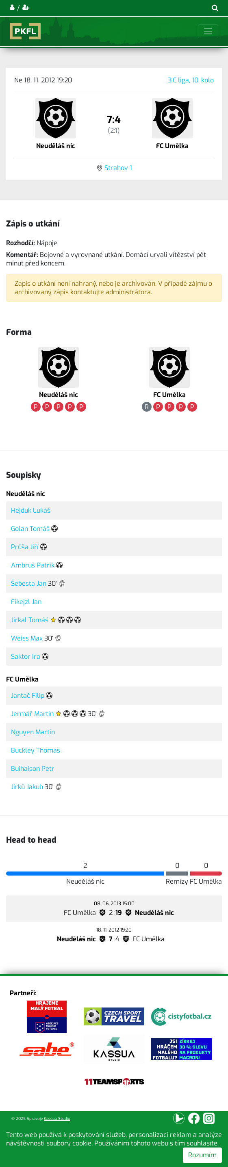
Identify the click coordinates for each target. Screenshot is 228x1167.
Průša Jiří (25, 547)
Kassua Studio (57, 1118)
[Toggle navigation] (208, 31)
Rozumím (202, 1155)
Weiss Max (27, 638)
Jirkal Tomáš (29, 620)
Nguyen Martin (33, 732)
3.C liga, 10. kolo (191, 80)
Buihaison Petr (32, 768)
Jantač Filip (27, 695)
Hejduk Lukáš (30, 510)
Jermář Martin (32, 714)
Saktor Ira (25, 656)
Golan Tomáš (30, 528)
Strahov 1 (118, 168)
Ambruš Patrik (32, 565)
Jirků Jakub (27, 787)
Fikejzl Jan (26, 602)
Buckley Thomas (35, 750)
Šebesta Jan (28, 583)
